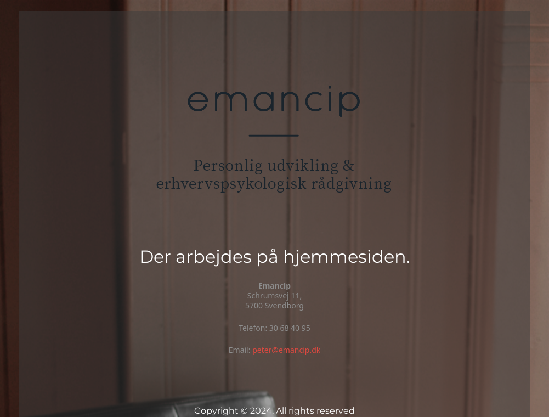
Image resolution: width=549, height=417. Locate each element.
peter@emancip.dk (286, 350)
